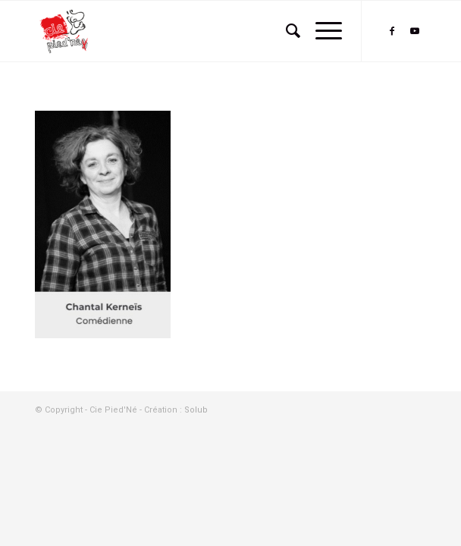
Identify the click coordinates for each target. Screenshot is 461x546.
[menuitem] (285, 31)
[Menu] (321, 31)
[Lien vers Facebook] (392, 31)
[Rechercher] (285, 31)
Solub (196, 410)
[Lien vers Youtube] (414, 31)
